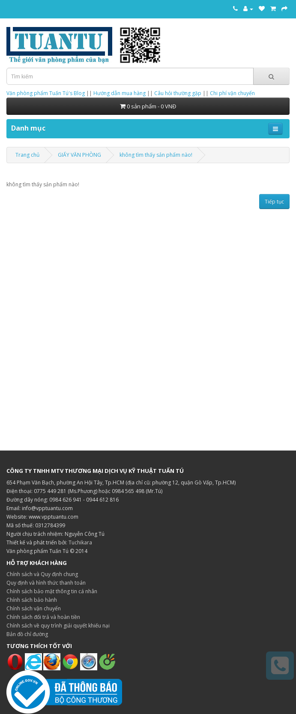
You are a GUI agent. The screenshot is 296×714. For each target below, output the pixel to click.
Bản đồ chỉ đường (27, 634)
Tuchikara (80, 542)
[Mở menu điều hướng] (275, 128)
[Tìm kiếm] (271, 76)
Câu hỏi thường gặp (177, 93)
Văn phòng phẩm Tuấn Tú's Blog (45, 93)
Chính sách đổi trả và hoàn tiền (43, 617)
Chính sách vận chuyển (33, 608)
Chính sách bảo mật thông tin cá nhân (51, 591)
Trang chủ (27, 154)
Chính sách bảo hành (31, 599)
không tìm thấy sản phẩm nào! (156, 154)
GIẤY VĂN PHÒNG (79, 154)
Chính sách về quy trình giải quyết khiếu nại (58, 625)
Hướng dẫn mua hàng (119, 93)
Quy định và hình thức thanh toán (46, 582)
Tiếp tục (274, 201)
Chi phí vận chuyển (232, 93)
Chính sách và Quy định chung (42, 574)
